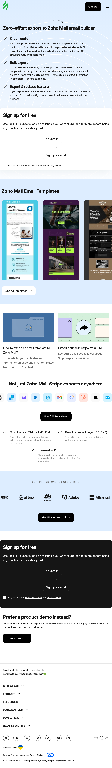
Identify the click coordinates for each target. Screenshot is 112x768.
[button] (50, 755)
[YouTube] (59, 738)
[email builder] (5, 6)
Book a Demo (17, 638)
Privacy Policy (54, 165)
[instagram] (38, 738)
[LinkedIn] (16, 738)
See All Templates (18, 290)
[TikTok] (48, 738)
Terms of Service (33, 165)
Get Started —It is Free (56, 517)
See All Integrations (56, 416)
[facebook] (6, 738)
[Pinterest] (69, 738)
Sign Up (92, 6)
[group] (20, 240)
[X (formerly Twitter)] (27, 738)
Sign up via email (56, 155)
